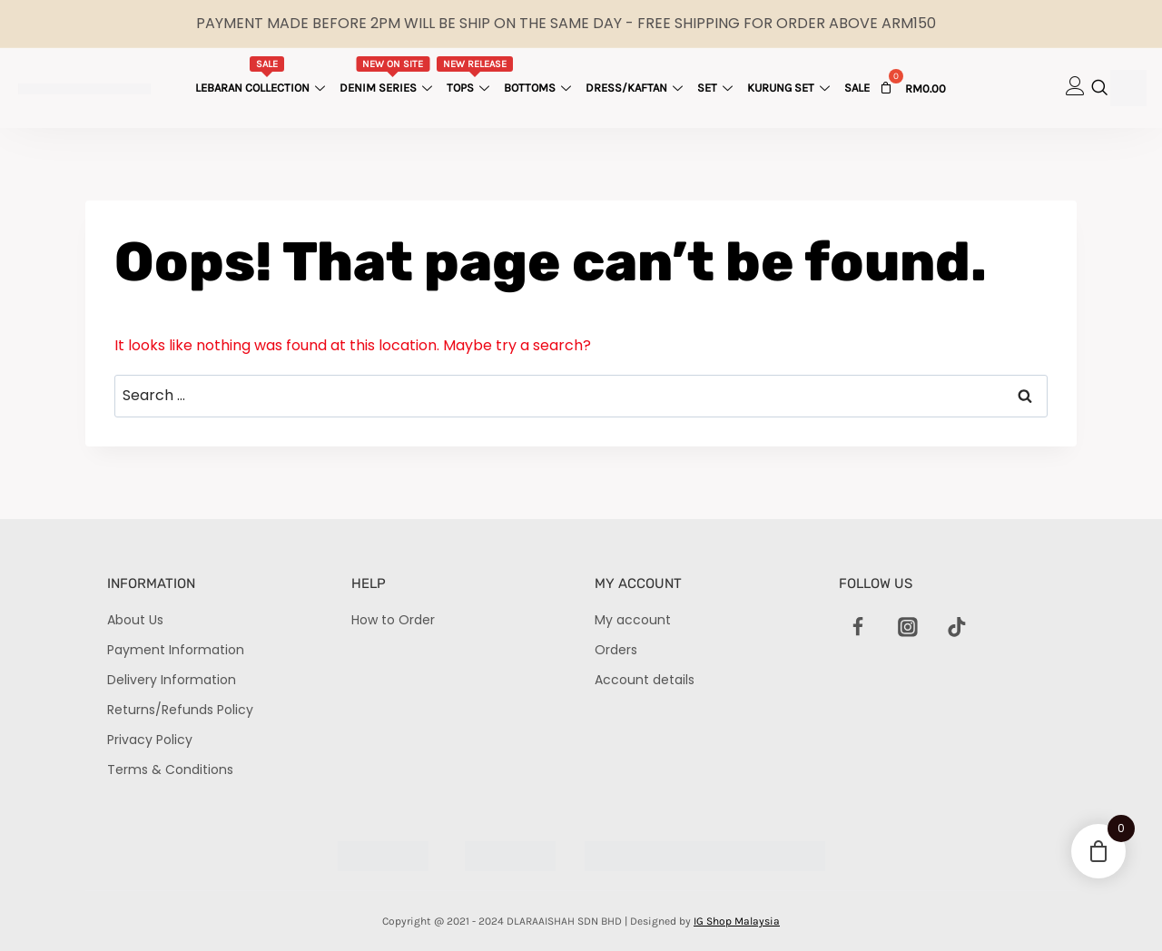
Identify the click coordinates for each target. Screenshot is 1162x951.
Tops (475, 75)
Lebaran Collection (262, 75)
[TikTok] (957, 627)
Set (717, 87)
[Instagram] (908, 627)
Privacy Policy (149, 739)
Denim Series (388, 75)
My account (633, 620)
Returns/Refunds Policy (180, 710)
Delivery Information (171, 680)
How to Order (393, 620)
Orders (616, 650)
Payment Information (175, 650)
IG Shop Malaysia (737, 921)
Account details (644, 680)
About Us (135, 620)
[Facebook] (859, 627)
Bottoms (540, 87)
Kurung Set (790, 87)
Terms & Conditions (170, 769)
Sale (857, 87)
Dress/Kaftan (636, 87)
